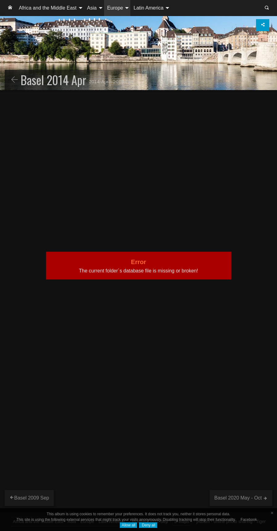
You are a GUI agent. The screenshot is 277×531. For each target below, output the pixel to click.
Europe (115, 7)
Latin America (148, 7)
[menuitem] (10, 8)
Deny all (148, 525)
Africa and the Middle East (48, 7)
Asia (92, 7)
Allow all (128, 525)
